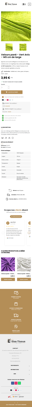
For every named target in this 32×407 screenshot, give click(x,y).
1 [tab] (15, 284)
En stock (3, 147)
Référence (3, 145)
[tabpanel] (8, 270)
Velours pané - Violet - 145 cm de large (8, 273)
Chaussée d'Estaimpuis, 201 (15, 353)
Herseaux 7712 (15, 355)
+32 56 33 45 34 (15, 358)
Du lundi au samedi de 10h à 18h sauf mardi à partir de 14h (15, 350)
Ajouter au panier (12, 92)
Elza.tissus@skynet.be (15, 361)
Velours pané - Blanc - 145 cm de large (24, 273)
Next (30, 47)
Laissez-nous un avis (16, 216)
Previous (1, 47)
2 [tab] (16, 284)
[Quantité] (4, 87)
